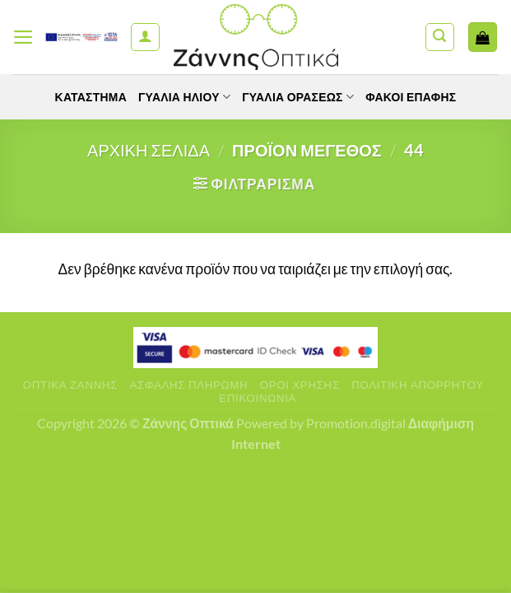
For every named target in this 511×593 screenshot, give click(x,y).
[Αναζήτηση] (439, 37)
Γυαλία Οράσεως (298, 97)
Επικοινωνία (257, 397)
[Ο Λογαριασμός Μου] (145, 37)
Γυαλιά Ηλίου (184, 97)
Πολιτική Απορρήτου (417, 384)
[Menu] (23, 37)
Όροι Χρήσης (300, 384)
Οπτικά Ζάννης (70, 384)
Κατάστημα (90, 97)
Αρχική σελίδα (148, 150)
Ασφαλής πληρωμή (189, 384)
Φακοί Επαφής (412, 97)
